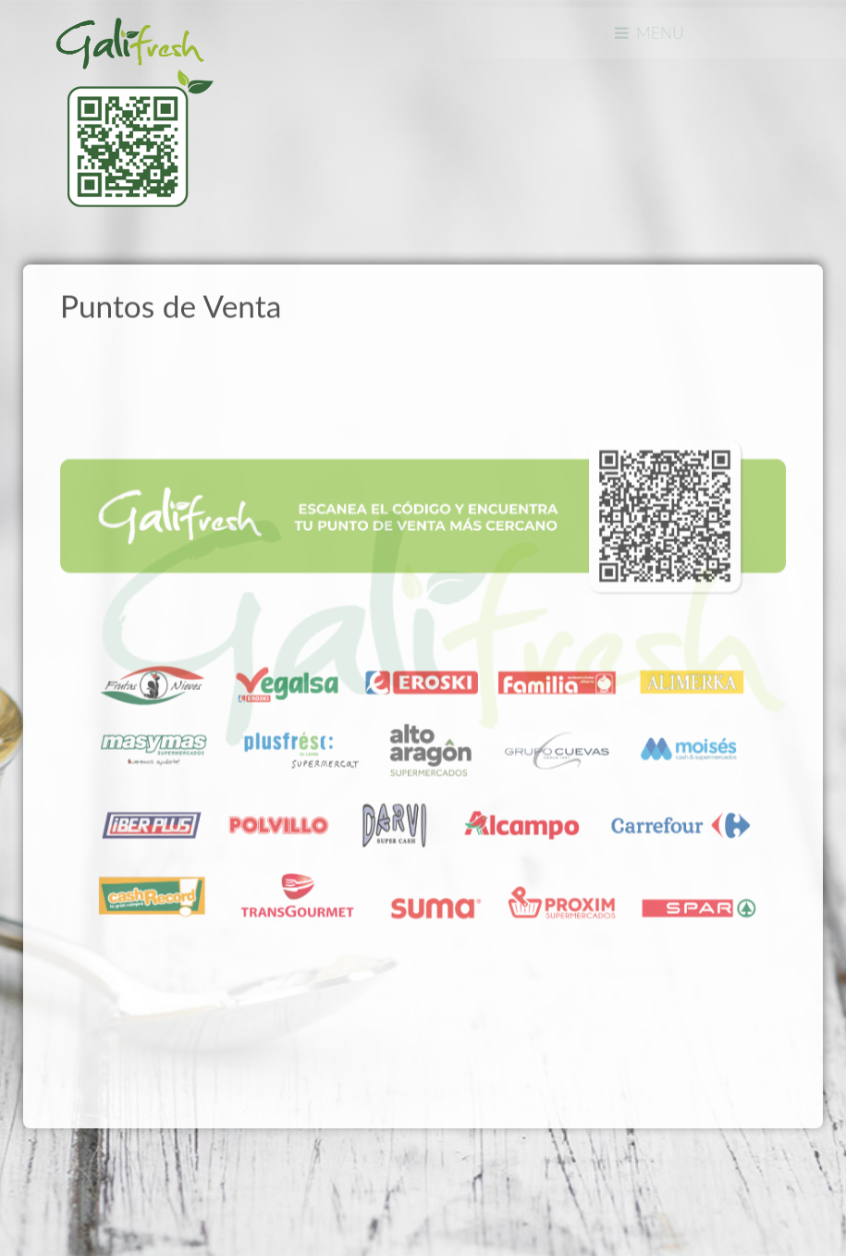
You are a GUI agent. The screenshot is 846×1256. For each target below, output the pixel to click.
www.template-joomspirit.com (6, 1165)
